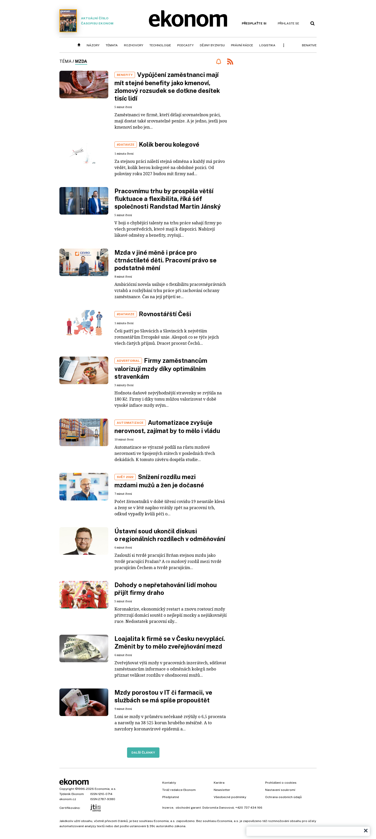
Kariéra (219, 782)
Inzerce (167, 807)
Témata (112, 45)
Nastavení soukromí (280, 790)
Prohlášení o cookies (281, 782)
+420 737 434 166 (248, 807)
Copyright (66, 789)
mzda (81, 61)
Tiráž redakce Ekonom (179, 790)
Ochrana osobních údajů (283, 797)
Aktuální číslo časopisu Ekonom (86, 20)
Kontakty (169, 782)
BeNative (309, 45)
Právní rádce (242, 45)
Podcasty (185, 45)
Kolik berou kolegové (169, 144)
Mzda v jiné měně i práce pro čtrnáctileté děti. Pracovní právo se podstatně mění (165, 260)
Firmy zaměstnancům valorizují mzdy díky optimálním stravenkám (160, 368)
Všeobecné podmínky (230, 797)
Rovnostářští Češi (165, 313)
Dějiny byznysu (212, 45)
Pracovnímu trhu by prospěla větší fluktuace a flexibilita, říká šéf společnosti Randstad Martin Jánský (167, 198)
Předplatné (170, 797)
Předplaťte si (254, 23)
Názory (93, 45)
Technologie (160, 45)
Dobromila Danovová (218, 807)
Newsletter (222, 790)
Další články (143, 752)
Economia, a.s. (105, 789)
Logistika (267, 45)
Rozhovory (133, 45)
